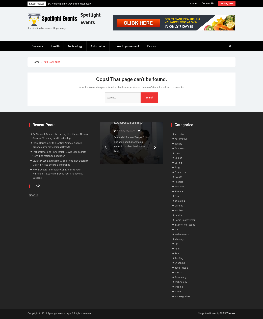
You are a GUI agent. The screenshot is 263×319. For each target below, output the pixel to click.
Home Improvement (126, 46)
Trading (179, 287)
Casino (178, 158)
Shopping (180, 263)
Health (55, 46)
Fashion (152, 46)
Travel (178, 291)
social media (182, 267)
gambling (180, 201)
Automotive (98, 46)
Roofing (179, 258)
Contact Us (208, 3)
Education (180, 172)
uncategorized (183, 296)
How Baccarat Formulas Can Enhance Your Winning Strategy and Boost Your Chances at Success (58, 173)
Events (178, 177)
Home (193, 3)
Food (177, 196)
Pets (177, 248)
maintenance (182, 234)
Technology (75, 46)
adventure (180, 134)
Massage (180, 239)
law (177, 229)
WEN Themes (227, 313)
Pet (176, 243)
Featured (180, 186)
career (178, 153)
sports (178, 272)
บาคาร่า (33, 195)
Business (37, 46)
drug (177, 167)
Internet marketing (185, 224)
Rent (177, 253)
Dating (178, 162)
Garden (179, 210)
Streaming (180, 277)
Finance (179, 191)
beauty (178, 143)
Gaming (179, 205)
